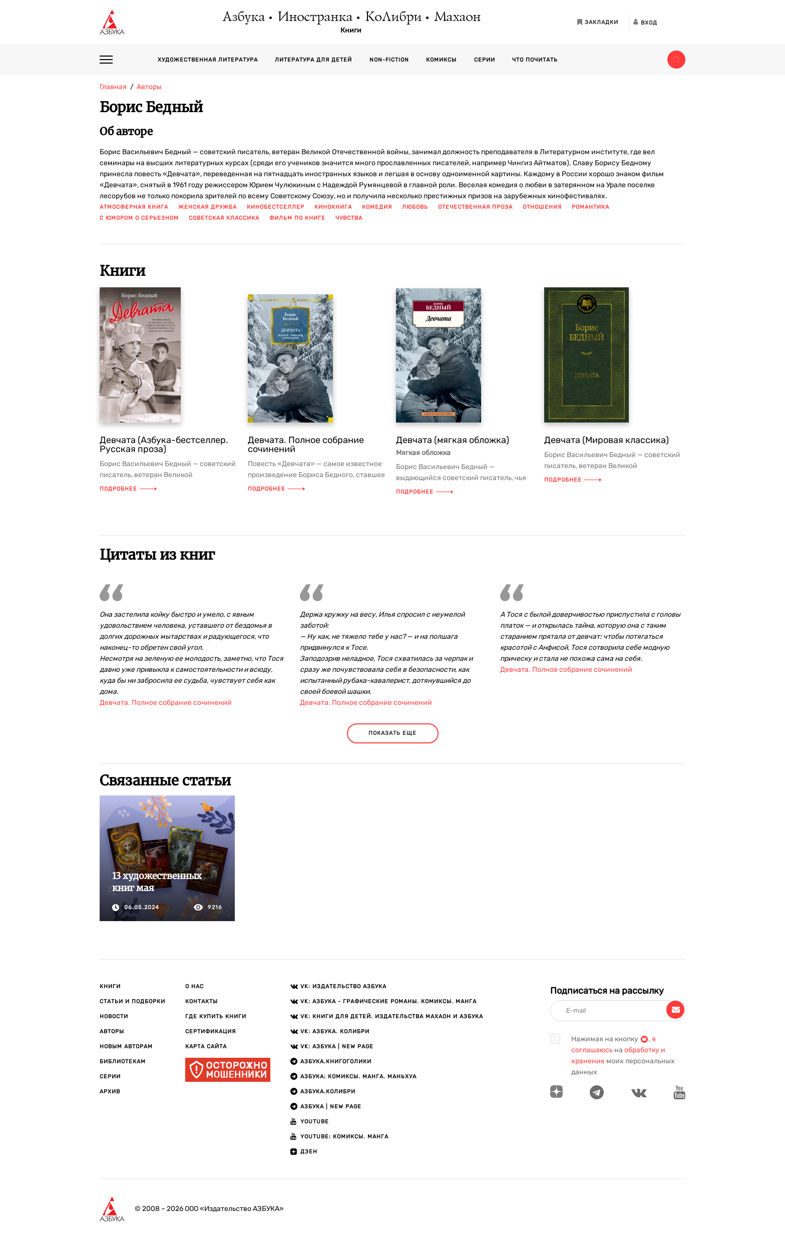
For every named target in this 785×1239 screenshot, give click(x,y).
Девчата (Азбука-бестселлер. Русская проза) (164, 445)
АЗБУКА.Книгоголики (335, 1061)
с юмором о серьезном (139, 218)
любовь (415, 207)
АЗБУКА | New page (330, 1106)
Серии (484, 60)
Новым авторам (126, 1046)
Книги (350, 30)
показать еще (392, 733)
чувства (348, 218)
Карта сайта (206, 1046)
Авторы (112, 1031)
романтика (590, 207)
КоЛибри (392, 18)
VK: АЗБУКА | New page (336, 1046)
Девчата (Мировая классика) (606, 440)
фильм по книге (297, 218)
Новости (114, 1016)
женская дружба (207, 207)
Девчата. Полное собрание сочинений (306, 445)
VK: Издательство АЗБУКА (343, 986)
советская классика (224, 218)
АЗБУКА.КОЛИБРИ (327, 1091)
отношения (542, 207)
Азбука (243, 18)
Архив (110, 1091)
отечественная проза (475, 207)
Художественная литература (208, 60)
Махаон (457, 18)
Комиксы (441, 60)
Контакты (201, 1001)
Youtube (314, 1121)
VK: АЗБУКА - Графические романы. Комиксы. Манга (388, 1001)
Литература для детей (313, 60)
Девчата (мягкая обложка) (452, 440)
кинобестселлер (275, 207)
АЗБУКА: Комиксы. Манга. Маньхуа (358, 1076)
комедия (377, 207)
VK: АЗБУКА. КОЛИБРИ (334, 1031)
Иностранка (314, 18)
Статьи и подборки (132, 1001)
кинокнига (333, 207)
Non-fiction (389, 60)
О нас (194, 986)
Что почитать (535, 60)
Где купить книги (215, 1016)
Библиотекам (123, 1061)
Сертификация (210, 1031)
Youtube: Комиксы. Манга (344, 1136)
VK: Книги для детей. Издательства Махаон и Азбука (391, 1016)
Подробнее (128, 489)
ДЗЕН (308, 1151)
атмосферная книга (134, 207)
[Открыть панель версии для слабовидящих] (676, 22)
